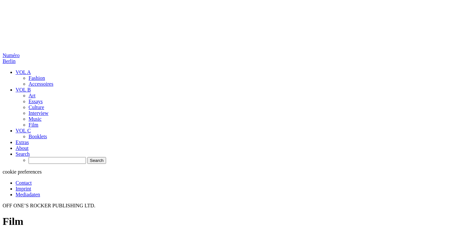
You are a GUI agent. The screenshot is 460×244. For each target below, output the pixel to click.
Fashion (37, 78)
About (22, 148)
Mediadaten (28, 194)
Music (35, 119)
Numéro (11, 58)
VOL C (23, 130)
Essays (36, 101)
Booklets (38, 136)
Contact (24, 183)
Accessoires (41, 84)
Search (23, 154)
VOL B (23, 89)
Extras (22, 142)
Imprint (23, 188)
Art (32, 95)
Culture (36, 107)
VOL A (23, 72)
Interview (38, 113)
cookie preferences (22, 172)
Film (33, 125)
